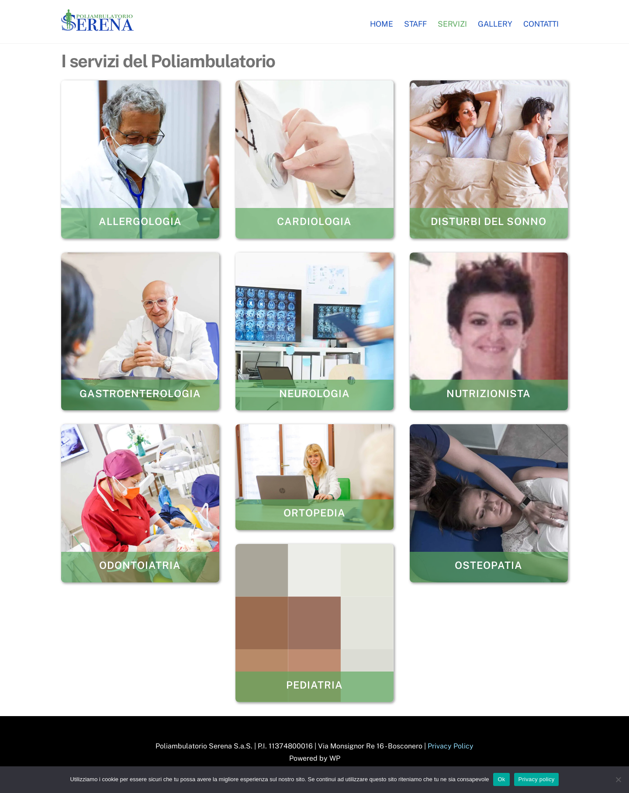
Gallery (495, 23)
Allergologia (140, 221)
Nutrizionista (488, 393)
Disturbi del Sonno (488, 221)
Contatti (541, 23)
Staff (415, 23)
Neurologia (314, 393)
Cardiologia (314, 221)
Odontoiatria (140, 565)
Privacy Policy (450, 746)
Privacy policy (536, 779)
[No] (618, 779)
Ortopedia (314, 513)
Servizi (452, 23)
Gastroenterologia (140, 393)
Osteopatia (488, 565)
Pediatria (314, 685)
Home (381, 23)
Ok (501, 779)
